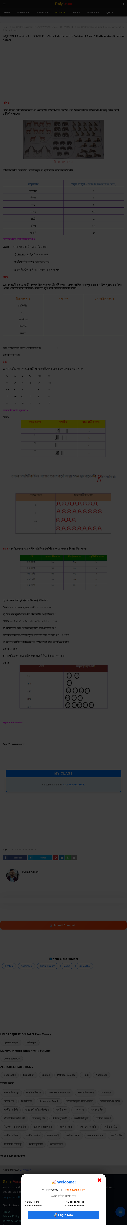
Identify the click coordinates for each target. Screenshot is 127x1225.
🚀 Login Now (63, 1215)
